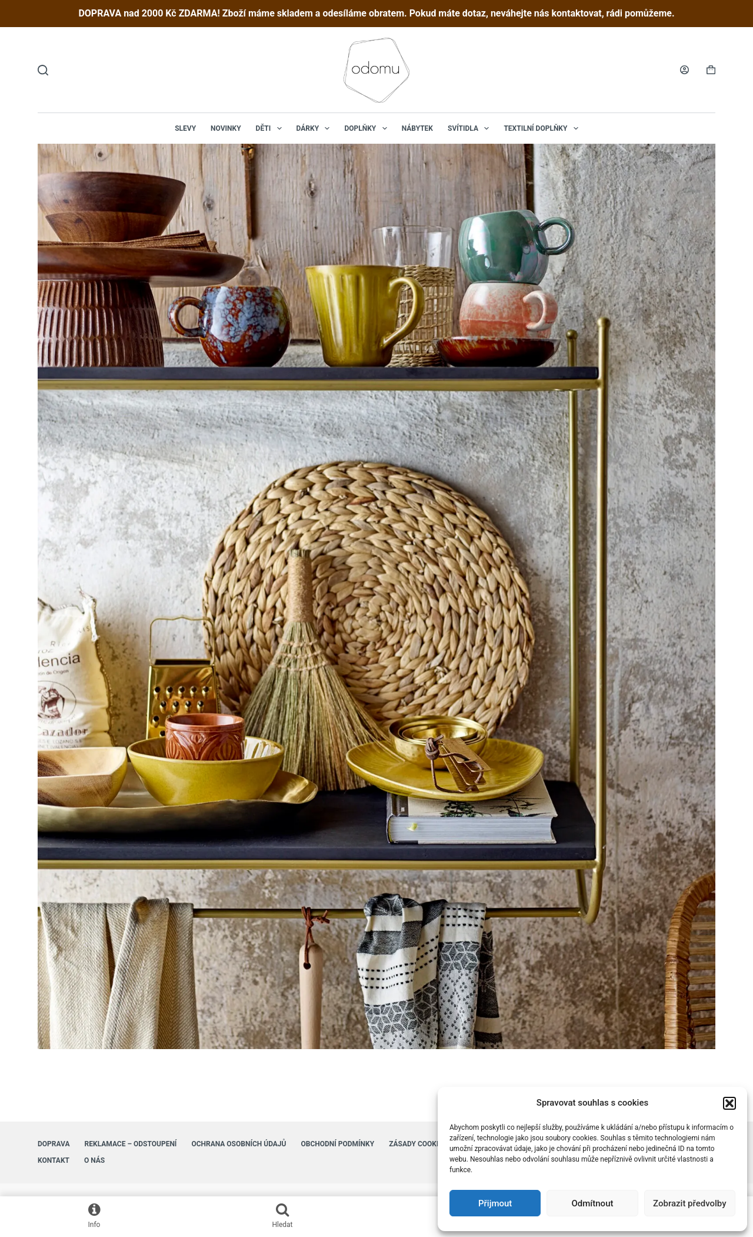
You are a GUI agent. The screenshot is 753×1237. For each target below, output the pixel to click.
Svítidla (471, 128)
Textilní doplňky (543, 128)
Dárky (315, 128)
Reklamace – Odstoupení (131, 1144)
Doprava (54, 1144)
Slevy (185, 128)
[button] (729, 1103)
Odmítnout (593, 1203)
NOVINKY (226, 128)
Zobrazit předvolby (690, 1203)
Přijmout (495, 1203)
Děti (271, 128)
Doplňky (367, 128)
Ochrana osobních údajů (238, 1144)
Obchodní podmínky (337, 1144)
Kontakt (53, 1160)
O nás (94, 1160)
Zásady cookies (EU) (425, 1144)
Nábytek (417, 128)
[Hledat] (43, 70)
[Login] (684, 69)
